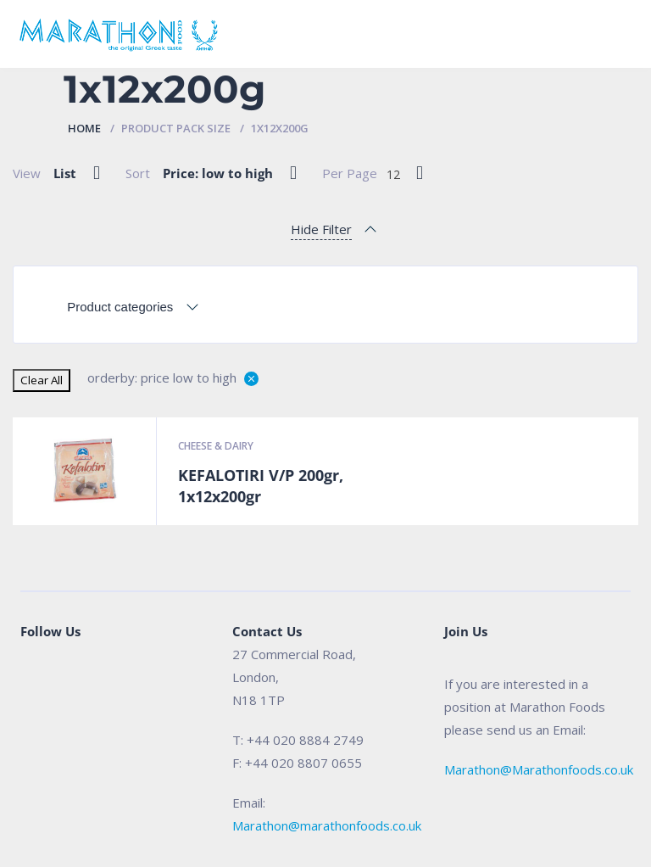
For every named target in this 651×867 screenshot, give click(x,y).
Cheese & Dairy (215, 446)
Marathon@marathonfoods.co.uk (326, 825)
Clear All (41, 380)
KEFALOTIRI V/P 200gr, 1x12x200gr (260, 486)
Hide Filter (321, 229)
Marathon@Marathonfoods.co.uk (538, 769)
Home (84, 128)
